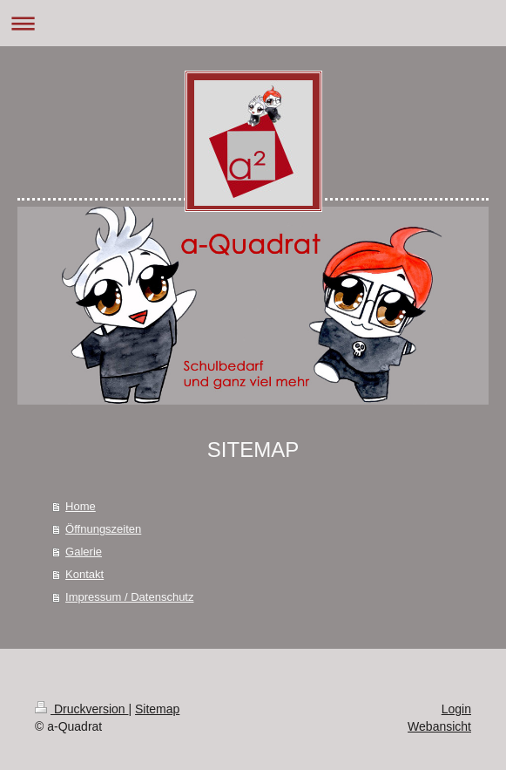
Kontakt (84, 574)
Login (456, 709)
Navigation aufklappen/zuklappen (253, 23)
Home (80, 506)
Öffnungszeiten (103, 528)
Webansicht (439, 726)
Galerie (83, 551)
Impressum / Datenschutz (129, 596)
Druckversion (81, 709)
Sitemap (157, 709)
